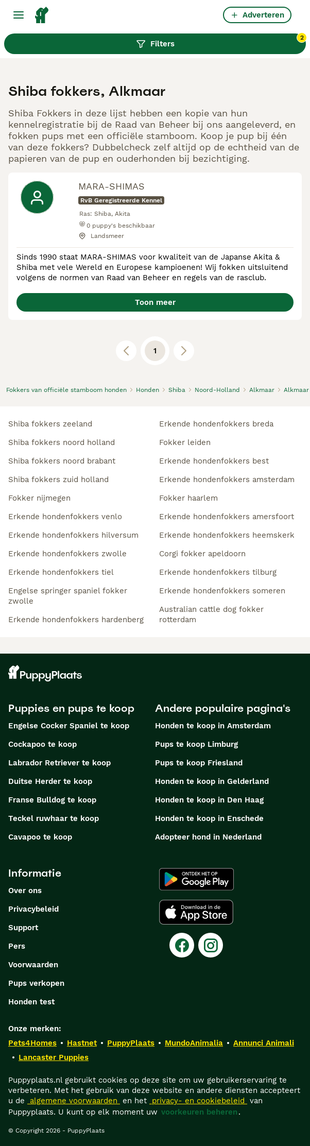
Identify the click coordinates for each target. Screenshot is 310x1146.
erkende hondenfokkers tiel (61, 572)
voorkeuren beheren (199, 1112)
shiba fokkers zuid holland (58, 479)
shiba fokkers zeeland (50, 424)
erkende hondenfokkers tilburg (218, 572)
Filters (221, 41)
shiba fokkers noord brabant (61, 461)
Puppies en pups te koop (71, 708)
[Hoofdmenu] (18, 15)
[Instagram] (210, 945)
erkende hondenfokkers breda (216, 424)
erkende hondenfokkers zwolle (67, 553)
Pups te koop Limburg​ (196, 744)
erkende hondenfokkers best (214, 461)
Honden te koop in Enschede (209, 818)
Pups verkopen (36, 983)
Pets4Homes (32, 1043)
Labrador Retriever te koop (59, 762)
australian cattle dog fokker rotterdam (211, 614)
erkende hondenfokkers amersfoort (226, 516)
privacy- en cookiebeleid (198, 1100)
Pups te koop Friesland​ (199, 762)
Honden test (31, 1001)
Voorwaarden (33, 964)
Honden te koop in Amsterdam (213, 725)
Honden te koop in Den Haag (209, 800)
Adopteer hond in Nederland (208, 837)
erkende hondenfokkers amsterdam (227, 479)
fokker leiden (185, 442)
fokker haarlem (188, 498)
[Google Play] (196, 879)
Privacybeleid (33, 909)
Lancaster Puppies (54, 1057)
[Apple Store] (196, 912)
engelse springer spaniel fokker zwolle (67, 596)
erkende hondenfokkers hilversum (73, 535)
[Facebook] (181, 945)
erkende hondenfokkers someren (222, 590)
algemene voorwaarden (73, 1100)
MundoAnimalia (194, 1043)
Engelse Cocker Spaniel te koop (68, 725)
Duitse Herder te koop (50, 781)
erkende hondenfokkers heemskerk (227, 535)
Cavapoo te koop (40, 837)
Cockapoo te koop (42, 744)
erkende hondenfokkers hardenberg (76, 619)
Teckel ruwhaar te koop (53, 818)
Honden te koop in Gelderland (212, 781)
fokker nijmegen (39, 498)
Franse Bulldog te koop (52, 800)
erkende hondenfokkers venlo (65, 516)
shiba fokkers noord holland (61, 442)
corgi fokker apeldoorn (202, 553)
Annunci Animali (263, 1043)
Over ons (25, 890)
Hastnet (82, 1043)
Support (23, 927)
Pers (16, 946)
